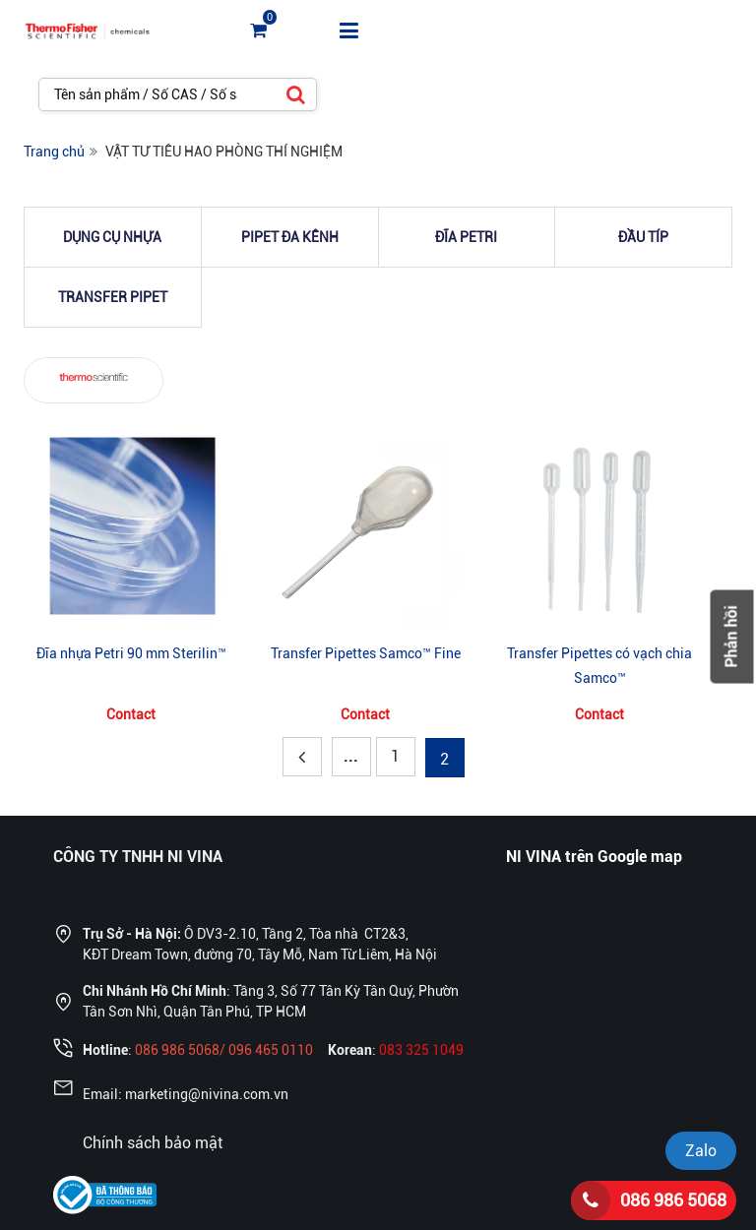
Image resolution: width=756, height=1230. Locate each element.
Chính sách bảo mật (152, 1143)
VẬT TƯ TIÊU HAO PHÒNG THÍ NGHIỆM (224, 151)
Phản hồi (732, 637)
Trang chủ (54, 151)
